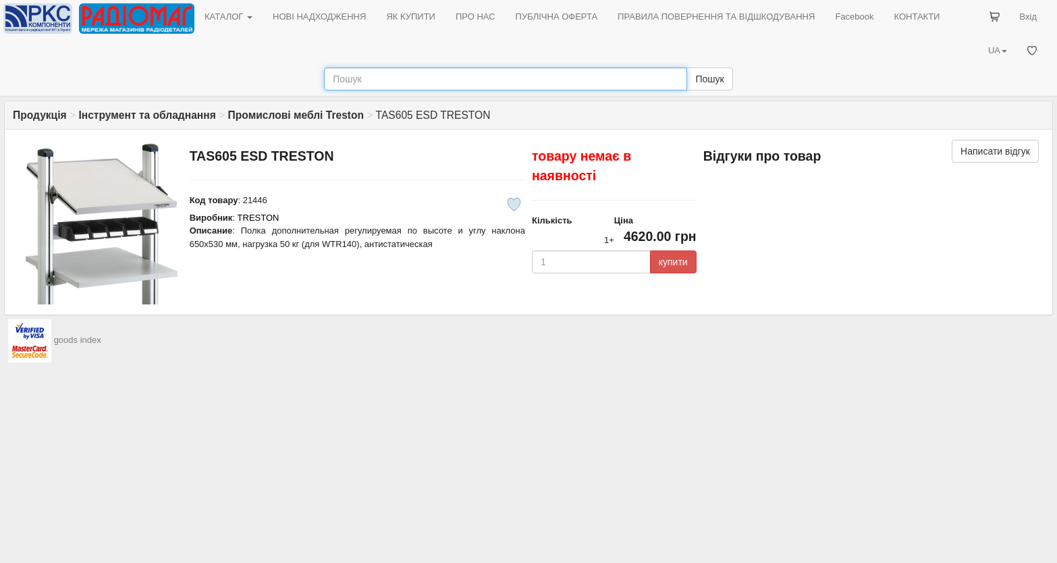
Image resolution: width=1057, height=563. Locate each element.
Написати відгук (995, 151)
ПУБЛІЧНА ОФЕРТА (557, 16)
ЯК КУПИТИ (410, 16)
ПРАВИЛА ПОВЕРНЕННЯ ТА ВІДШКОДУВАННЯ (716, 16)
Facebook (854, 16)
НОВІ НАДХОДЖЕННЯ (319, 16)
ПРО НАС (475, 16)
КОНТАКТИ (917, 16)
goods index (77, 340)
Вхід (1028, 16)
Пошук (709, 79)
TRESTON (258, 218)
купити (673, 262)
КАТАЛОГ (228, 16)
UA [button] (997, 50)
